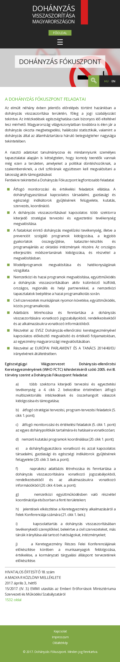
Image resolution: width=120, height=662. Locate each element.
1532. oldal (13, 599)
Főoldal (60, 33)
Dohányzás (60, 61)
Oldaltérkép (60, 643)
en (113, 81)
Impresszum (60, 637)
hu (106, 81)
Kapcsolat (60, 631)
